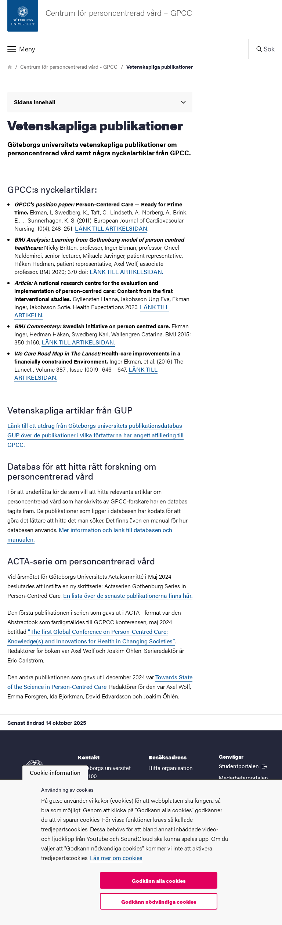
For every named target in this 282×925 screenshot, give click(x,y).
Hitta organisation (170, 768)
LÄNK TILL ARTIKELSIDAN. (78, 342)
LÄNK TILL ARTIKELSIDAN (111, 228)
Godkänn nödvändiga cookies (158, 901)
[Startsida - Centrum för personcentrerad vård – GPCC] (141, 19)
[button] (124, 48)
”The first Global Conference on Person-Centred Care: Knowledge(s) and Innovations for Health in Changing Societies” (91, 636)
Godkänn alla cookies (159, 880)
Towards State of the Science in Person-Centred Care (99, 682)
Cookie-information (55, 772)
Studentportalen (244, 766)
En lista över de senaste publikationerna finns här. (127, 595)
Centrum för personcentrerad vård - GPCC (69, 66)
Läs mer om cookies (116, 857)
